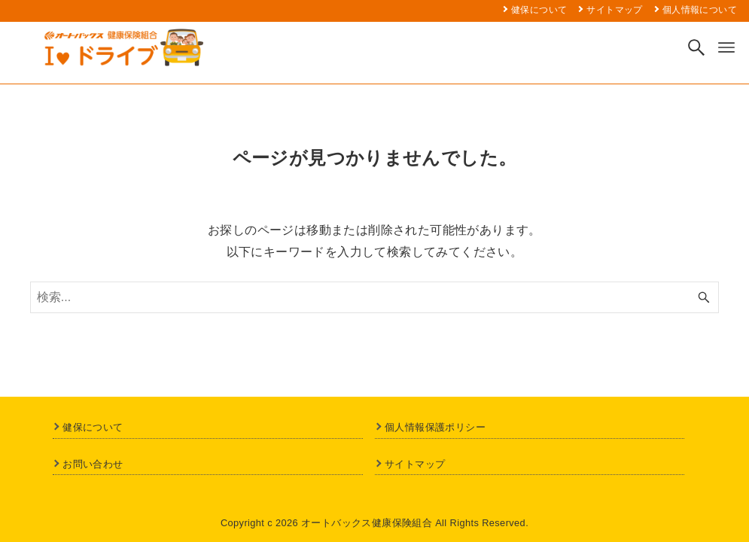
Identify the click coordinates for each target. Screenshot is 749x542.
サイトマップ (415, 464)
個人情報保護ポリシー (435, 427)
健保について (92, 427)
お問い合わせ (92, 464)
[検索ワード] (374, 297)
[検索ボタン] (696, 47)
